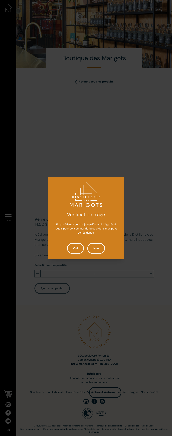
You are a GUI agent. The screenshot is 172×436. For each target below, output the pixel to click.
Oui (75, 248)
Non (96, 248)
